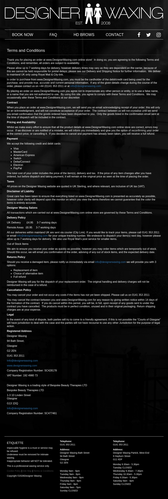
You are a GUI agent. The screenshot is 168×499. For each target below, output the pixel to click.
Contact (115, 35)
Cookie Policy (14, 471)
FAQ (53, 35)
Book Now (22, 35)
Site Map (27, 471)
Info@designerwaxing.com (22, 360)
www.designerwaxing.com (22, 365)
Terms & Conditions (43, 471)
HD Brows (84, 35)
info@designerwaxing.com (85, 86)
